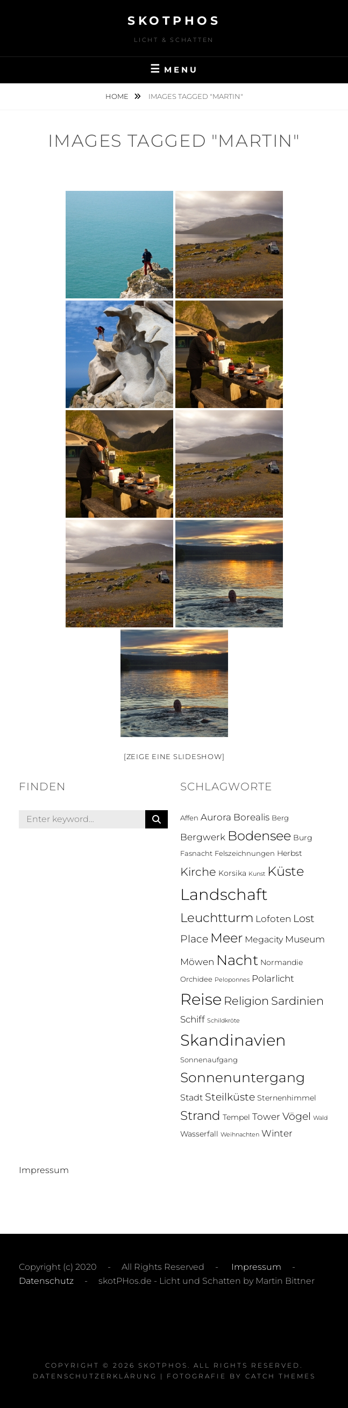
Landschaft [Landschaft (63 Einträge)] (224, 894)
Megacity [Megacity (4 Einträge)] (264, 939)
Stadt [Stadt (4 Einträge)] (191, 1097)
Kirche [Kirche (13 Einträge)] (198, 871)
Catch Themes (280, 1376)
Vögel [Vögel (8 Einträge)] (296, 1116)
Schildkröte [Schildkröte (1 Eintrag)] (223, 1020)
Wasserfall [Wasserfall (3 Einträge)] (199, 1134)
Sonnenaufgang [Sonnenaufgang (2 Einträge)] (209, 1060)
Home (117, 96)
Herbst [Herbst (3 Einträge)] (289, 853)
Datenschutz (46, 1281)
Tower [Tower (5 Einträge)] (266, 1116)
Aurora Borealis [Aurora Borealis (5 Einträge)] (235, 817)
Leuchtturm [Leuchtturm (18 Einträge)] (216, 917)
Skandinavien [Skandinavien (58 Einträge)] (233, 1040)
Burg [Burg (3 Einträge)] (303, 837)
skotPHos (174, 20)
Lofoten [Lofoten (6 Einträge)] (273, 918)
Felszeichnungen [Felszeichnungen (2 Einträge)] (245, 853)
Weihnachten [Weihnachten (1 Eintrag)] (240, 1134)
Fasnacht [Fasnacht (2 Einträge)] (196, 853)
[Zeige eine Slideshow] (174, 756)
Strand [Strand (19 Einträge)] (200, 1115)
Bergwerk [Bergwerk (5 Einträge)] (202, 837)
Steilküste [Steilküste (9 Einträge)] (230, 1096)
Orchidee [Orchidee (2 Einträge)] (196, 979)
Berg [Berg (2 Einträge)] (280, 818)
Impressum (44, 1170)
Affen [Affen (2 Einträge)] (189, 818)
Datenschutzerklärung (95, 1376)
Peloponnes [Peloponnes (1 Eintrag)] (232, 979)
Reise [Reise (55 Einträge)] (201, 999)
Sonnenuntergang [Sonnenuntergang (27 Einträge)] (242, 1077)
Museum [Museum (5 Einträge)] (305, 939)
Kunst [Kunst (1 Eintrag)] (256, 873)
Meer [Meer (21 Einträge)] (226, 938)
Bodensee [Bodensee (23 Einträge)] (259, 836)
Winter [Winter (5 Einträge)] (277, 1133)
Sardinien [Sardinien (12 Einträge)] (297, 1000)
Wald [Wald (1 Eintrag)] (320, 1117)
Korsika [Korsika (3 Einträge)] (232, 873)
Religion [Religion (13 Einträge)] (246, 1000)
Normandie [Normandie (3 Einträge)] (281, 962)
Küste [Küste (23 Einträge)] (285, 871)
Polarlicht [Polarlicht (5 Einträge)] (273, 978)
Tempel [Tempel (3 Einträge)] (236, 1117)
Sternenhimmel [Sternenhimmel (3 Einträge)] (286, 1098)
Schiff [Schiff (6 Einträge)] (192, 1019)
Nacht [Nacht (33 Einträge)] (237, 960)
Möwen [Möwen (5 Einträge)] (197, 961)
